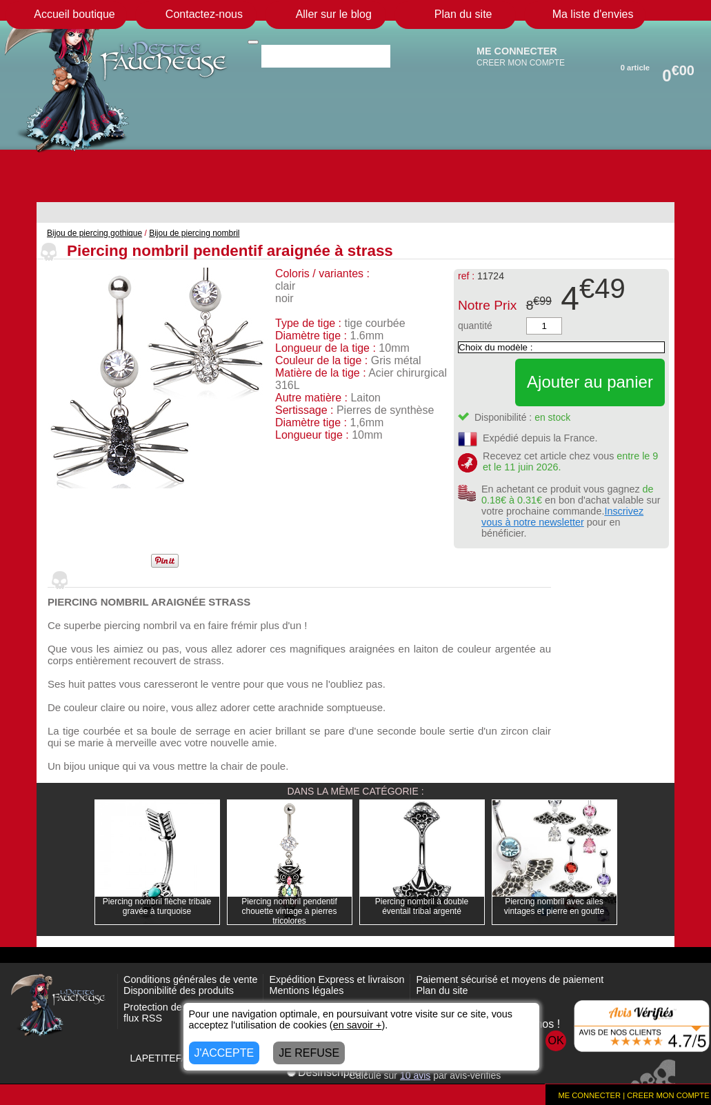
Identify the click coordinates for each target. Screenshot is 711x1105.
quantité (475, 325)
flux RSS (142, 1018)
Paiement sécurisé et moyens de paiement (509, 979)
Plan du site (442, 990)
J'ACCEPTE (224, 1053)
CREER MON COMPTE (521, 63)
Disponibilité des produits (178, 990)
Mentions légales (306, 990)
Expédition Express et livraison (336, 979)
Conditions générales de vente (190, 979)
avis (415, 1075)
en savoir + (357, 1025)
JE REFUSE (309, 1053)
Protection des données (175, 1007)
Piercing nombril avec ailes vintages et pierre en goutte (554, 906)
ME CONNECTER (517, 51)
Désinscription (327, 1072)
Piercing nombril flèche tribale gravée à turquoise (157, 906)
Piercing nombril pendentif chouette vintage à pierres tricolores (289, 911)
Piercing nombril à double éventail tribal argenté (421, 906)
